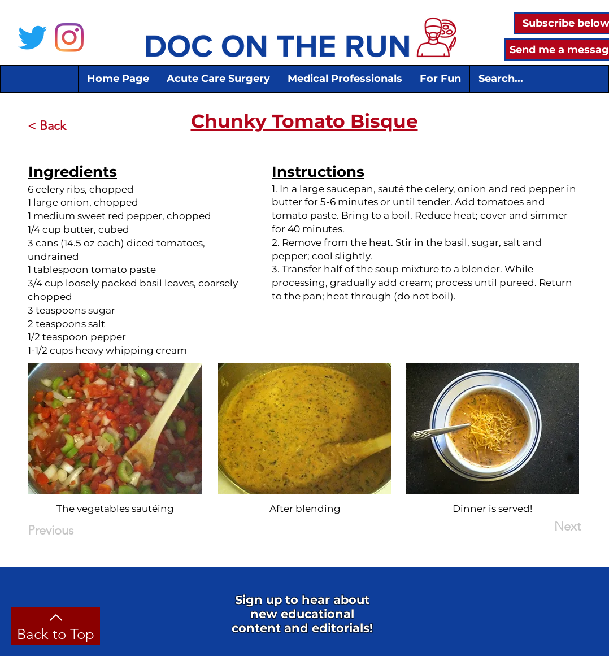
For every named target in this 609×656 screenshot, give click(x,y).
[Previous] (65, 531)
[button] (218, 79)
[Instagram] (69, 37)
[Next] (552, 527)
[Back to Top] (55, 626)
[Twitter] (32, 37)
